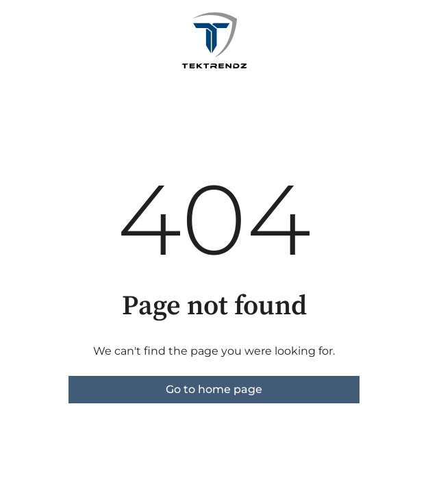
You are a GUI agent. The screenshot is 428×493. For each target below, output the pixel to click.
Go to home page (214, 389)
